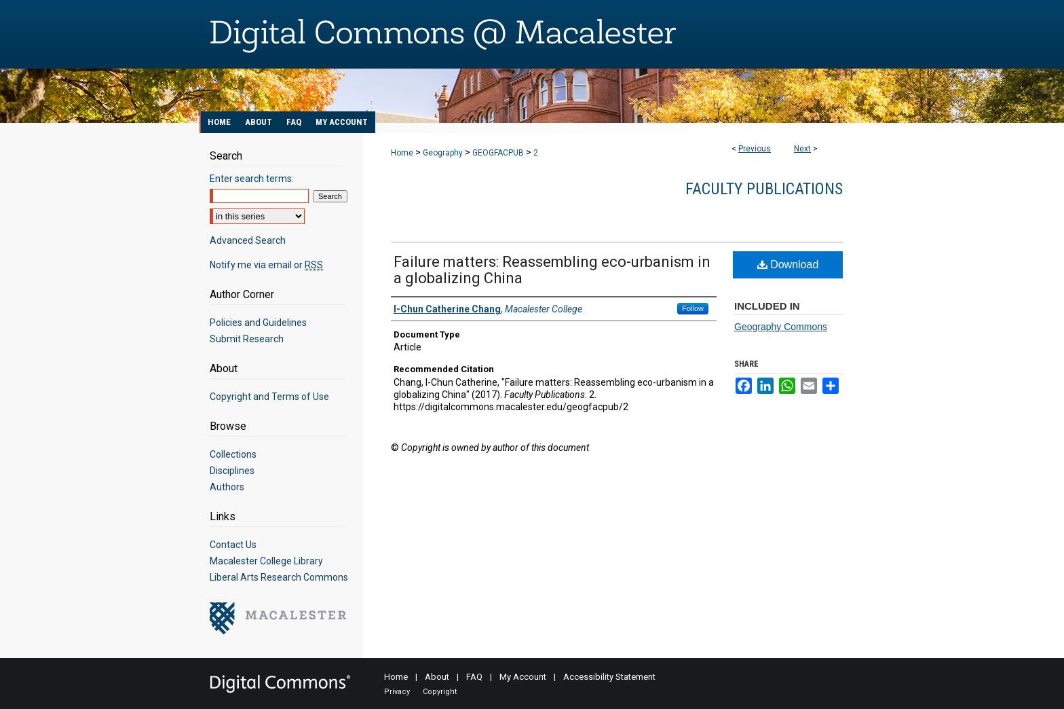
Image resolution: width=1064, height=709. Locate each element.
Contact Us (233, 544)
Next (802, 148)
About (437, 677)
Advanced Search (248, 240)
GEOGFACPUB (498, 153)
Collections (233, 454)
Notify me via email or (266, 264)
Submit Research (247, 338)
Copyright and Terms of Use (269, 396)
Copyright (440, 691)
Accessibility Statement (609, 677)
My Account (522, 677)
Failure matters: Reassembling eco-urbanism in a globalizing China (552, 270)
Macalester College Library (266, 561)
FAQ (474, 677)
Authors (227, 486)
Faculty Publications (764, 188)
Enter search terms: (252, 178)
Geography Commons (780, 326)
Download (788, 264)
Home (402, 153)
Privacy (397, 691)
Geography (443, 153)
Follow (693, 308)
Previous (754, 148)
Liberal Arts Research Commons (279, 577)
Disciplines (232, 470)
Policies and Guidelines (258, 322)
